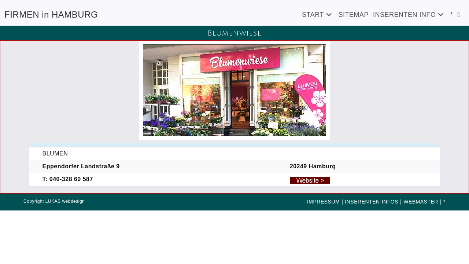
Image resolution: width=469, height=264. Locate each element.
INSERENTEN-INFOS (371, 202)
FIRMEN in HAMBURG (51, 14)
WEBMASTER (420, 202)
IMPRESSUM (323, 202)
